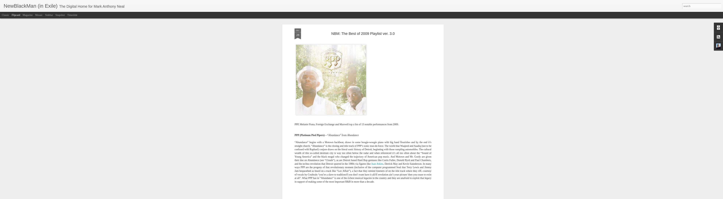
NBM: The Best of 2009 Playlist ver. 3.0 (363, 34)
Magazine (28, 15)
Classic (5, 15)
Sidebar (49, 15)
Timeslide (72, 15)
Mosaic (39, 15)
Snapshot (60, 15)
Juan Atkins (377, 163)
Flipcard (16, 15)
